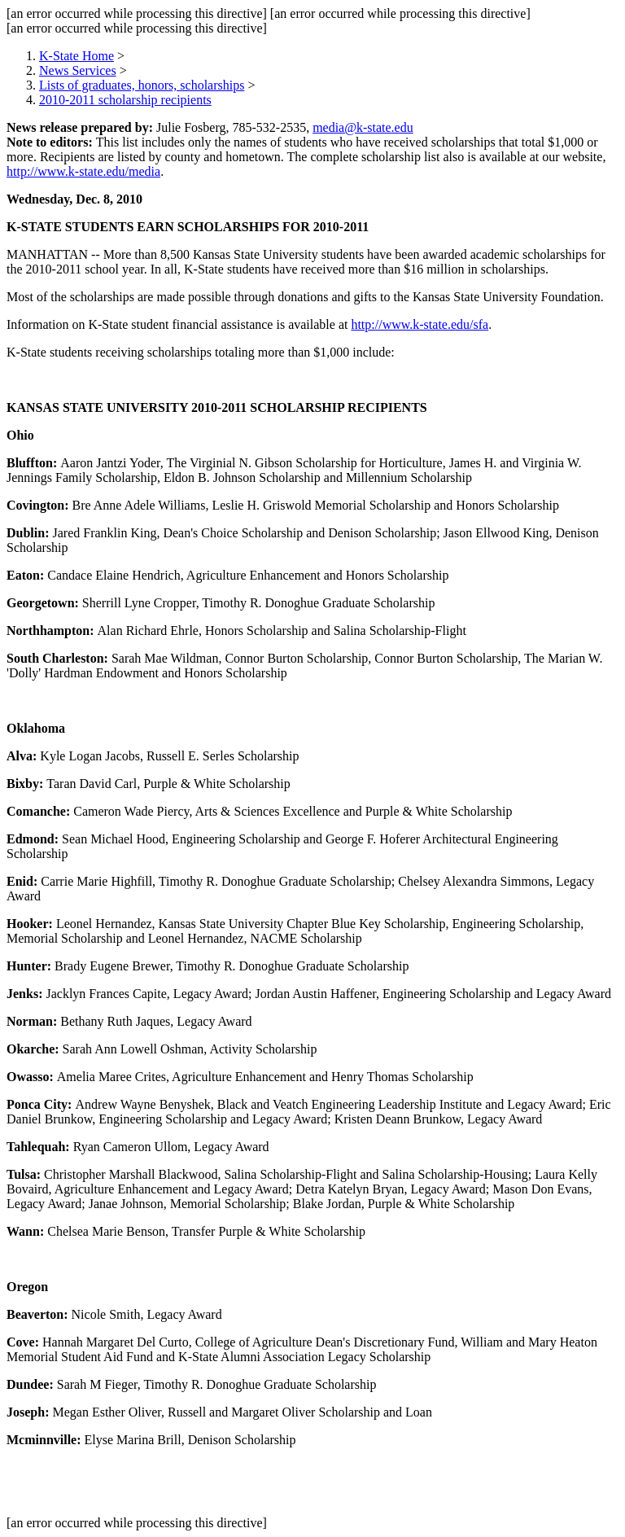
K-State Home (76, 56)
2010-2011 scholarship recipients (125, 100)
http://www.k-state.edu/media (83, 171)
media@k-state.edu (362, 127)
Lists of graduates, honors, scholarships (141, 85)
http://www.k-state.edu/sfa (419, 324)
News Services (77, 70)
